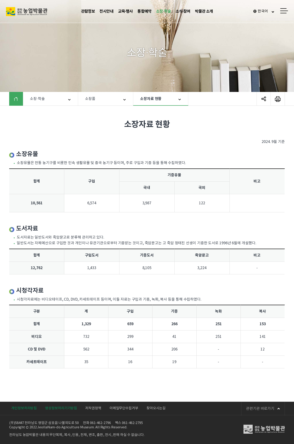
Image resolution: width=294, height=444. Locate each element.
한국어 (263, 11)
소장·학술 (163, 11)
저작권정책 (93, 408)
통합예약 (144, 11)
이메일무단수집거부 (124, 408)
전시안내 (106, 11)
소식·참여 (182, 11)
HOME (19, 99)
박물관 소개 (204, 11)
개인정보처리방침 (24, 408)
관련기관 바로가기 (263, 409)
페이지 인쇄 (278, 99)
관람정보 (88, 11)
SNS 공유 (264, 99)
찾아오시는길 (156, 408)
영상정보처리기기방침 (61, 408)
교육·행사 (125, 11)
